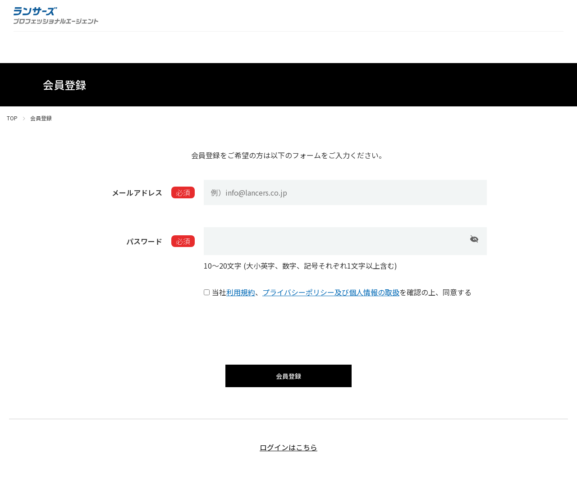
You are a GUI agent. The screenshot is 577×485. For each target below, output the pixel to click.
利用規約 (240, 292)
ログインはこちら (288, 453)
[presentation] (288, 329)
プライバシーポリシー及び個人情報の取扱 (330, 292)
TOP (12, 118)
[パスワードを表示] (474, 238)
